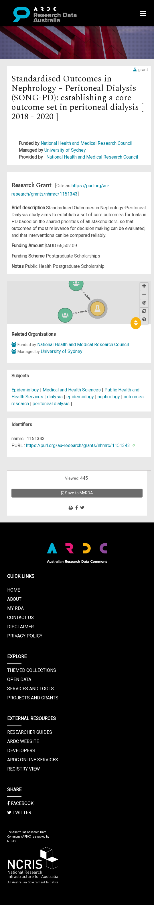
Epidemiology (25, 390)
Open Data (19, 679)
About (14, 599)
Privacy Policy (24, 636)
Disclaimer (20, 626)
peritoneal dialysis (51, 403)
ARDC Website (23, 741)
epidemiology (80, 396)
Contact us (20, 617)
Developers (21, 750)
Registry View (23, 769)
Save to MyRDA (77, 493)
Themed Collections (31, 670)
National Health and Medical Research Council (86, 143)
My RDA (15, 608)
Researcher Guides (29, 732)
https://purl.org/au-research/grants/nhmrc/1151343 (78, 445)
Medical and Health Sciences (72, 390)
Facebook (20, 803)
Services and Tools (30, 688)
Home (13, 590)
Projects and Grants (32, 698)
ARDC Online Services (32, 759)
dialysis (55, 396)
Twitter (19, 812)
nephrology (109, 396)
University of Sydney (65, 150)
